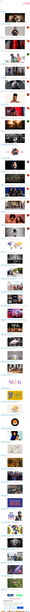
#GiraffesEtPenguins (19, 320)
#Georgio (2, 306)
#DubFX (16, 292)
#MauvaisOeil (18, 225)
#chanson (15, 402)
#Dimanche (18, 51)
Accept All (20, 607)
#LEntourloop (18, 335)
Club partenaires (15, 599)
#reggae (8, 334)
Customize (6, 607)
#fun (20, 482)
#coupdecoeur (13, 145)
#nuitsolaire (2, 375)
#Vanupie (14, 335)
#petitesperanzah (7, 78)
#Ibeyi (11, 292)
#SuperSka (17, 185)
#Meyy (11, 51)
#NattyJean (23, 334)
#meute (12, 576)
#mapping (11, 320)
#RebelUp (14, 320)
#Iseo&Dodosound (9, 335)
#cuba (10, 442)
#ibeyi (8, 442)
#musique (5, 24)
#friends (8, 265)
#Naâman (11, 469)
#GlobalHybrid (25, 320)
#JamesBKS (18, 118)
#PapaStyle (2, 335)
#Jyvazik (2, 265)
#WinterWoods (18, 78)
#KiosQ (8, 320)
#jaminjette (14, 348)
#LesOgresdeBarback (10, 402)
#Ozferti (17, 91)
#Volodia (20, 334)
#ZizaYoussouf (12, 64)
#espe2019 (2, 279)
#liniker (13, 536)
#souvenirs (15, 469)
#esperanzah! (3, 482)
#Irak (8, 496)
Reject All (13, 607)
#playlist (9, 158)
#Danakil (13, 292)
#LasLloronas (18, 198)
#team (14, 265)
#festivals (11, 265)
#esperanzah (3, 252)
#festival (8, 24)
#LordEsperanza (20, 292)
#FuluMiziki (17, 212)
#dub (11, 334)
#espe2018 (8, 469)
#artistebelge (14, 51)
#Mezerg (17, 131)
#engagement (12, 279)
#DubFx (6, 335)
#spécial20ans (17, 145)
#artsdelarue (17, 482)
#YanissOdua (17, 334)
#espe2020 (2, 158)
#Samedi (26, 78)
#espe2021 (2, 24)
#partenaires (3, 549)
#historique (8, 145)
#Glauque (10, 306)
